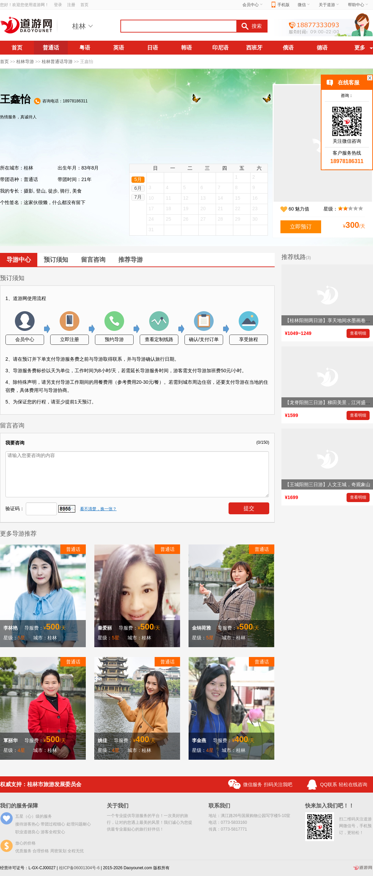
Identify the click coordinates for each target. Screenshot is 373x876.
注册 (71, 4)
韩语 (186, 48)
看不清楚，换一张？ (98, 508)
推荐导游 (130, 259)
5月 (138, 179)
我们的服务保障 (19, 806)
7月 (138, 197)
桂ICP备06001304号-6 (79, 867)
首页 (84, 4)
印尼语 (220, 48)
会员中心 (252, 4)
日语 (152, 48)
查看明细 (358, 333)
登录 (58, 4)
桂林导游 (25, 61)
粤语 (84, 48)
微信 (304, 4)
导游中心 (18, 259)
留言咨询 (93, 259)
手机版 (281, 5)
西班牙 (254, 48)
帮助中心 (358, 4)
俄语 (288, 48)
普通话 (51, 48)
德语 (322, 48)
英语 (118, 48)
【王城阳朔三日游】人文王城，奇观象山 (327, 484)
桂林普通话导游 (57, 61)
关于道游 (329, 4)
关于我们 (118, 806)
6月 (138, 188)
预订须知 (56, 259)
